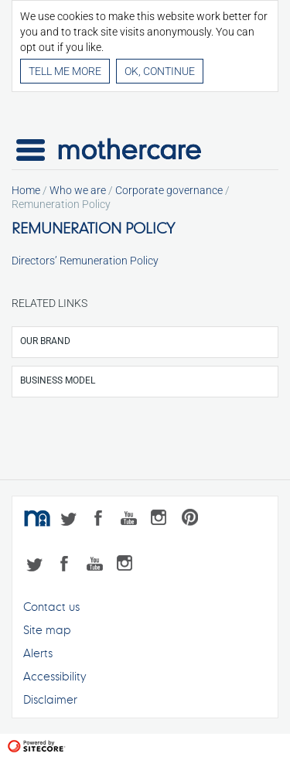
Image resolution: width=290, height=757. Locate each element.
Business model (57, 380)
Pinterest (195, 520)
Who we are (77, 190)
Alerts (38, 653)
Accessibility (54, 676)
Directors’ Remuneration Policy (85, 260)
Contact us (51, 606)
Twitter (71, 520)
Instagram (164, 520)
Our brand (45, 341)
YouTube (133, 520)
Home (26, 190)
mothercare (38, 520)
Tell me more (65, 71)
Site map (47, 629)
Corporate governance (169, 190)
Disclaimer (50, 699)
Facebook (102, 520)
